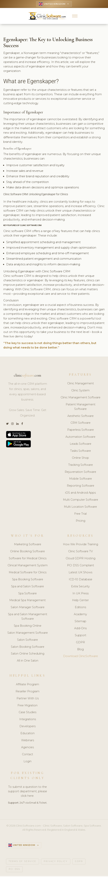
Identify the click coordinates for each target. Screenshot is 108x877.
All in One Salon (27, 661)
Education (27, 734)
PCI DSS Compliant (80, 566)
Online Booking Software (27, 552)
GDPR (80, 643)
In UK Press (80, 594)
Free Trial (80, 514)
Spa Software (27, 594)
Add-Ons (80, 629)
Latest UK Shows (80, 573)
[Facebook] (22, 424)
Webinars (27, 741)
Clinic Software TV (80, 552)
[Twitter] (7, 424)
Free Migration (27, 706)
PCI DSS (14, 870)
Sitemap (80, 622)
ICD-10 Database (80, 580)
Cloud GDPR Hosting (80, 559)
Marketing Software (27, 545)
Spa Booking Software (27, 580)
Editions (80, 608)
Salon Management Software (27, 633)
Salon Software (27, 640)
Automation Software (80, 437)
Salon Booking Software (27, 647)
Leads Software (80, 444)
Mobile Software (80, 479)
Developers (27, 727)
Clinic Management (80, 384)
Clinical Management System (28, 566)
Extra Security (80, 587)
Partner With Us (28, 699)
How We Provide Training (80, 545)
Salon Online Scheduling (27, 654)
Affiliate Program (27, 685)
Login (27, 762)
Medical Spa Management (27, 601)
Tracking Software (80, 465)
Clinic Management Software (80, 398)
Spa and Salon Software (27, 587)
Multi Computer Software (80, 500)
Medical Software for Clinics (27, 573)
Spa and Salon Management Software (27, 617)
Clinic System (80, 391)
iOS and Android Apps (80, 493)
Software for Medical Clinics (27, 559)
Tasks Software (80, 451)
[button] (75, 16)
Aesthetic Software (80, 416)
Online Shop (80, 458)
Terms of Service (22, 862)
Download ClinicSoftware (80, 657)
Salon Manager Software (27, 608)
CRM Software (81, 423)
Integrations (27, 720)
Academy (80, 615)
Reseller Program (27, 692)
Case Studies (27, 713)
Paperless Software (80, 430)
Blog (80, 650)
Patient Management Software (80, 407)
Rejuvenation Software (80, 472)
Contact (27, 755)
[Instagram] (12, 424)
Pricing (80, 521)
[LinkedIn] (17, 424)
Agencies (27, 748)
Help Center (80, 601)
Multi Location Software (80, 507)
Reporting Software (80, 486)
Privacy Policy (55, 862)
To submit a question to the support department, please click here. (27, 792)
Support (80, 636)
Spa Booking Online (27, 626)
